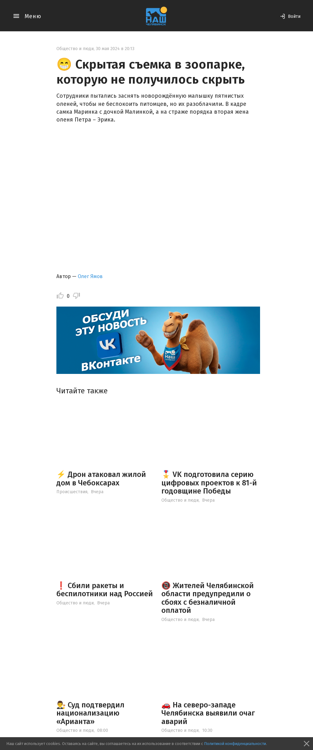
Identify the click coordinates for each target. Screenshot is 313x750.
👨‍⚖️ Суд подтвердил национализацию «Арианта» (90, 713)
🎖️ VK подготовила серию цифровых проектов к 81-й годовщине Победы (209, 482)
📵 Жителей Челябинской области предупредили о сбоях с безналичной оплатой (207, 598)
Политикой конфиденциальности (235, 743)
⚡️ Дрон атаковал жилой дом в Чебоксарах (101, 478)
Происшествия (71, 491)
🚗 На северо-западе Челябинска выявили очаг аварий (208, 713)
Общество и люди (75, 48)
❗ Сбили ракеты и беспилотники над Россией (104, 589)
